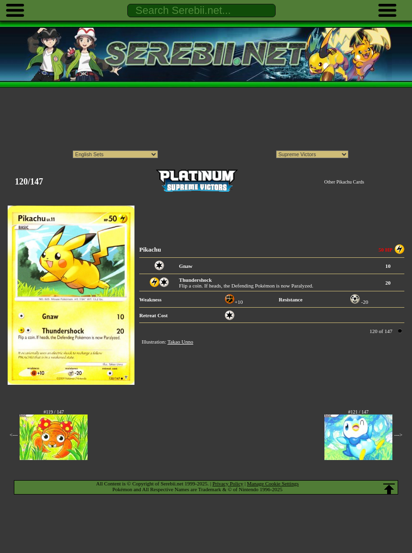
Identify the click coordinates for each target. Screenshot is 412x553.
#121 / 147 (358, 412)
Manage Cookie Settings (273, 483)
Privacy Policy (227, 483)
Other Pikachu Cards (344, 181)
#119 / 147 (54, 412)
